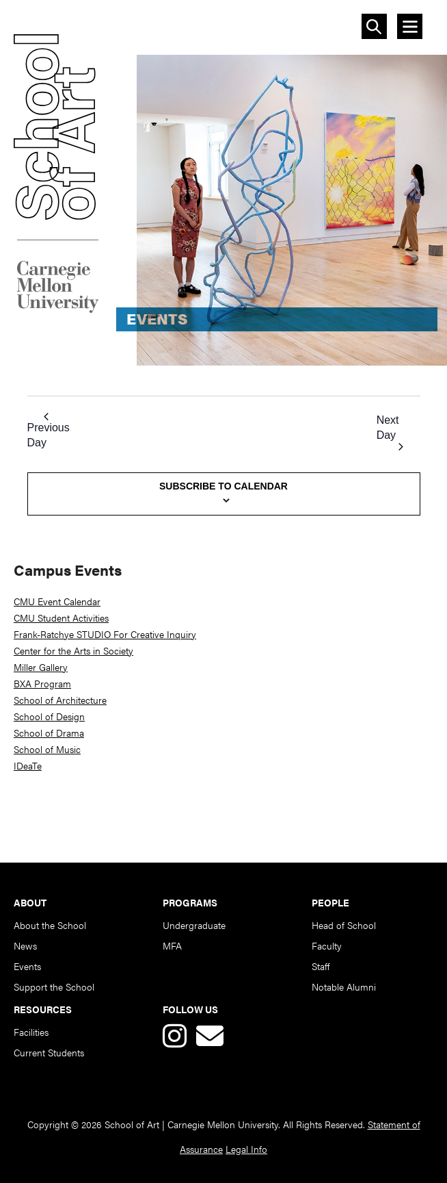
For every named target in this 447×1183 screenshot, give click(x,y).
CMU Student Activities (61, 617)
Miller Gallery (41, 667)
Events (27, 966)
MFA (172, 945)
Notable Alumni (344, 986)
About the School (50, 925)
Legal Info (246, 1149)
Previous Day (48, 430)
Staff (320, 966)
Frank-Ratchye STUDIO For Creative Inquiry (105, 634)
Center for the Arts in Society (73, 650)
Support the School (54, 986)
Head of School (344, 925)
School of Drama (49, 732)
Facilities (31, 1032)
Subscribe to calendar (223, 486)
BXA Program (42, 683)
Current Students (49, 1052)
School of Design (49, 716)
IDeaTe (28, 765)
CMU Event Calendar (57, 601)
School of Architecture (60, 700)
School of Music (47, 749)
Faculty (327, 945)
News (25, 945)
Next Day (390, 432)
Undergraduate (194, 925)
